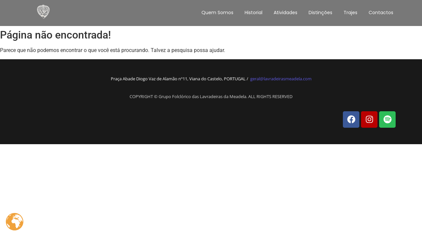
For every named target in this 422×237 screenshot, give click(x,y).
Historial (253, 12)
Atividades (285, 12)
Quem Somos (217, 12)
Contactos (381, 12)
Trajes (350, 12)
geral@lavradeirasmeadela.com (281, 79)
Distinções (320, 12)
